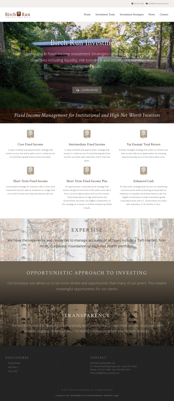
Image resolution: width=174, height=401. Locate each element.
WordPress (108, 395)
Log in (116, 395)
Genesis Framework (94, 395)
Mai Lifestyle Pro (76, 395)
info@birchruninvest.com (158, 3)
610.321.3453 (138, 3)
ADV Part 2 (13, 367)
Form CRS (12, 371)
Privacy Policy (14, 363)
